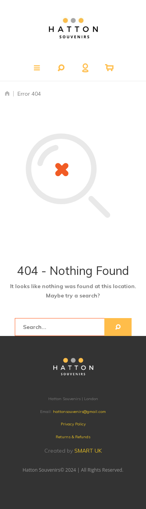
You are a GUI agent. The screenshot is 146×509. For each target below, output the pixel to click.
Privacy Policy (73, 424)
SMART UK (88, 450)
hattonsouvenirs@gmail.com (79, 411)
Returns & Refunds (73, 436)
